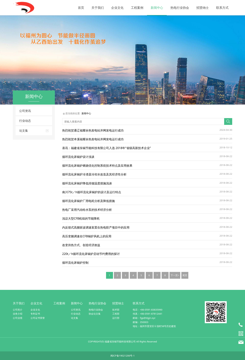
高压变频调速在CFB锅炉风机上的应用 (86, 236)
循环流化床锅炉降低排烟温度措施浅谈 (87, 183)
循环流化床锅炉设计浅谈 (78, 157)
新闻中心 (157, 7)
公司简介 (17, 309)
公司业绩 (17, 318)
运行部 (115, 318)
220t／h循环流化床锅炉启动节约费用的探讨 (91, 254)
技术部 (115, 309)
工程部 (115, 313)
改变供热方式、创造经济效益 (81, 245)
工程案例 (137, 7)
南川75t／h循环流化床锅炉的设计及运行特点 (91, 192)
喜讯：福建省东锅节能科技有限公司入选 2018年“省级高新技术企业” (106, 148)
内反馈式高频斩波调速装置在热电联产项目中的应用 (95, 227)
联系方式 (222, 7)
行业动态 (25, 121)
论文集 (74, 318)
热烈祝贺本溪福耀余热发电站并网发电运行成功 (93, 139)
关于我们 (97, 7)
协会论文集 (95, 313)
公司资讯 (25, 111)
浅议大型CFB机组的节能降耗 (81, 218)
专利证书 (35, 313)
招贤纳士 (202, 7)
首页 (81, 7)
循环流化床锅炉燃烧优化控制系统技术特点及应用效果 (97, 166)
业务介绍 (17, 313)
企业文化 (117, 7)
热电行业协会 (179, 7)
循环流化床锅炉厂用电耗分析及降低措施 (88, 201)
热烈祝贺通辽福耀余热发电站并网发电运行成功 (93, 130)
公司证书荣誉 (38, 318)
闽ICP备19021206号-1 (122, 355)
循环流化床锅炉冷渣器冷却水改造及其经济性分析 (94, 174)
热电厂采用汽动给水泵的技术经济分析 (87, 210)
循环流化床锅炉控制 (75, 263)
